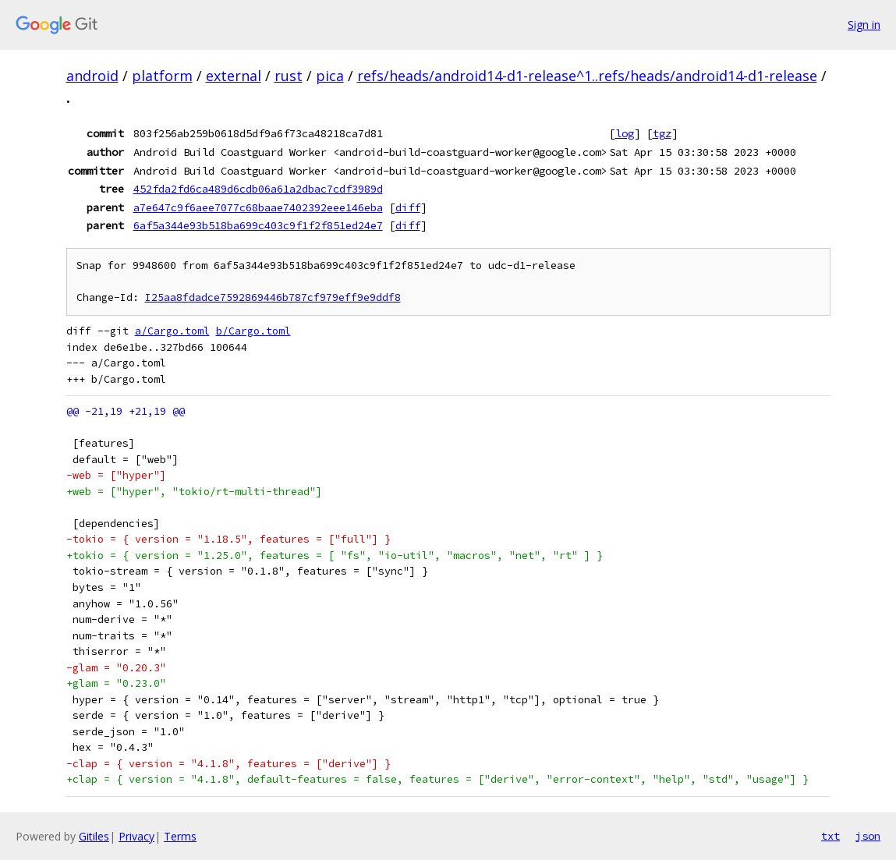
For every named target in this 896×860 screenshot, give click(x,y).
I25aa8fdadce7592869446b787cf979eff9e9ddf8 (273, 297)
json (867, 836)
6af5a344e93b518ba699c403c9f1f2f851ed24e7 (258, 225)
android (92, 75)
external (233, 75)
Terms (180, 836)
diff (407, 207)
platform (162, 75)
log (624, 133)
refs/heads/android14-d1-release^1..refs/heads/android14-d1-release (587, 75)
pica (330, 75)
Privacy (136, 836)
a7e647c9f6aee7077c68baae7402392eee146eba (258, 207)
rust (288, 75)
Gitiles (94, 836)
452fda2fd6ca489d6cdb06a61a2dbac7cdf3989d (258, 189)
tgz (662, 133)
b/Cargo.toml (253, 331)
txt (830, 836)
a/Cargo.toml (172, 331)
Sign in (864, 24)
